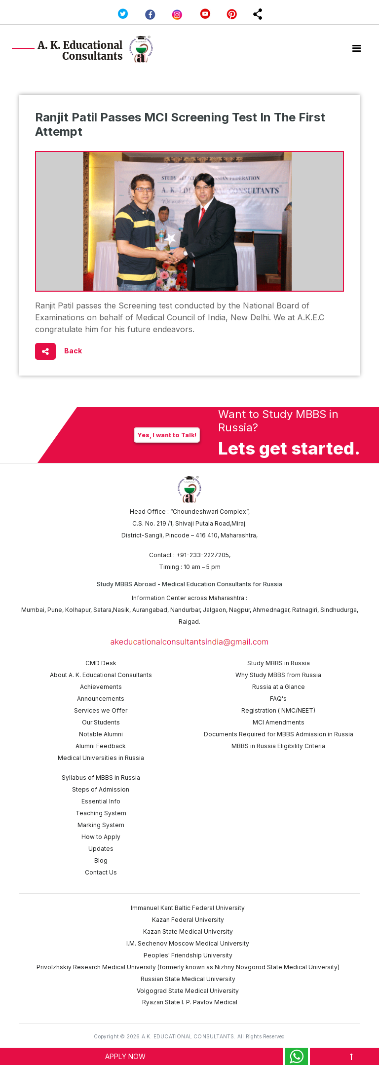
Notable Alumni (101, 734)
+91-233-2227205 (202, 555)
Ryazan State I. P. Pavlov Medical (189, 1002)
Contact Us (101, 872)
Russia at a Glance (278, 686)
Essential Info (100, 801)
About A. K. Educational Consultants (101, 675)
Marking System (100, 825)
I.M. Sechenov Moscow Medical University (187, 943)
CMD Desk (100, 663)
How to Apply (100, 836)
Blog (101, 860)
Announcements (100, 698)
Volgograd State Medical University (188, 990)
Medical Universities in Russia (101, 757)
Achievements (101, 686)
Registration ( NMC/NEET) (278, 710)
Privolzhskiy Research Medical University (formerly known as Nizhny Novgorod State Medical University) (188, 967)
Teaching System (101, 813)
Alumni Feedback (101, 746)
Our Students (101, 722)
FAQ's (278, 698)
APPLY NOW (125, 1056)
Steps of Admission (100, 789)
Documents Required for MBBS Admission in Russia (278, 734)
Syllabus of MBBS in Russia (101, 777)
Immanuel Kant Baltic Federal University (188, 908)
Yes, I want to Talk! (166, 435)
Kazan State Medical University (188, 931)
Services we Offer (100, 710)
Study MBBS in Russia (278, 663)
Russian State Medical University (188, 979)
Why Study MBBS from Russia (278, 675)
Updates (101, 848)
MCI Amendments (278, 722)
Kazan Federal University (188, 919)
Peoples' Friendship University (188, 955)
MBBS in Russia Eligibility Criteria (278, 746)
